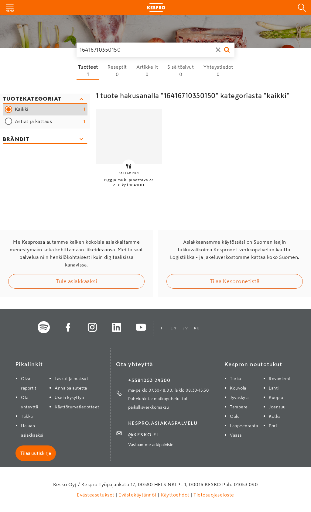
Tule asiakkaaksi (76, 281)
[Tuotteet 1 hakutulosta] (88, 71)
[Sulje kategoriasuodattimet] (45, 99)
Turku (235, 378)
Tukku (27, 416)
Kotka (275, 416)
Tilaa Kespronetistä (235, 281)
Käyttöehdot (175, 494)
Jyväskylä (239, 397)
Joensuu (277, 407)
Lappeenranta (244, 426)
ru (197, 328)
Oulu (235, 416)
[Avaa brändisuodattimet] (45, 139)
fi (163, 328)
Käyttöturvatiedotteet (77, 407)
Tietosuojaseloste (213, 494)
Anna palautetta (71, 388)
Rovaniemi (279, 378)
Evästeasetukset (96, 494)
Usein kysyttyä (69, 397)
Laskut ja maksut (71, 378)
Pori (273, 426)
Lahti (274, 388)
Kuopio (276, 397)
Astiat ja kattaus (50, 121)
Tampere (239, 407)
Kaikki (50, 109)
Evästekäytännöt (137, 494)
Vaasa (236, 435)
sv (185, 328)
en (173, 328)
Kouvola (238, 388)
